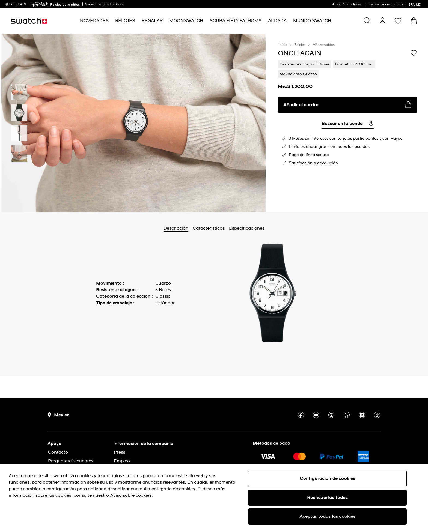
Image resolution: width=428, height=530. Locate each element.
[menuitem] (94, 21)
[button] (398, 20)
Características (209, 228)
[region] (214, 497)
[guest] (382, 20)
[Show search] (367, 20)
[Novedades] (94, 21)
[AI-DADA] (277, 21)
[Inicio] (29, 21)
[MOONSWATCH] (186, 21)
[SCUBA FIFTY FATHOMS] (235, 21)
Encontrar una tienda (385, 4)
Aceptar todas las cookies (327, 516)
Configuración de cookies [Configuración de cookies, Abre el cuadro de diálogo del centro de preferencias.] (327, 478)
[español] (415, 4)
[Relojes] (125, 21)
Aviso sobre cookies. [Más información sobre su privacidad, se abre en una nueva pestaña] (131, 495)
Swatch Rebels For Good (104, 4)
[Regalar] (152, 21)
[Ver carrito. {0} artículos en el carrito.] (413, 20)
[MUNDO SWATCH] (312, 21)
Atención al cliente (347, 4)
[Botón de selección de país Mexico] (58, 415)
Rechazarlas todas (327, 497)
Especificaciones (246, 228)
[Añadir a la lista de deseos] (414, 53)
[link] (40, 4)
